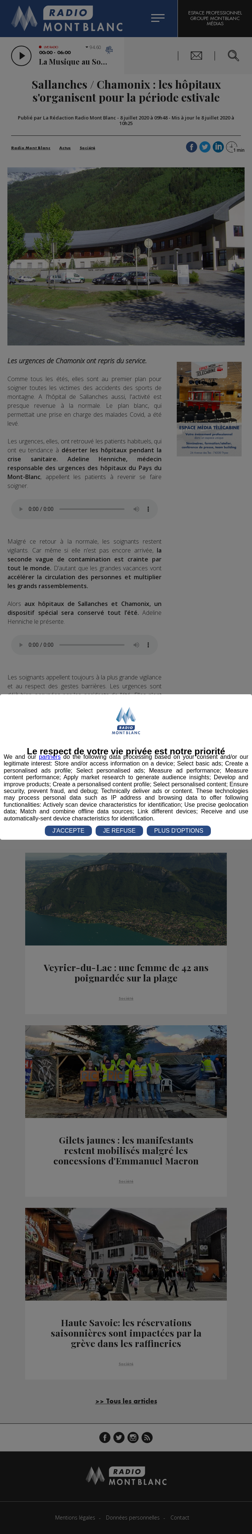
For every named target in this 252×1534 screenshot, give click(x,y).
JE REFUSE (119, 830)
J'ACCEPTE (68, 830)
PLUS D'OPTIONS (178, 830)
